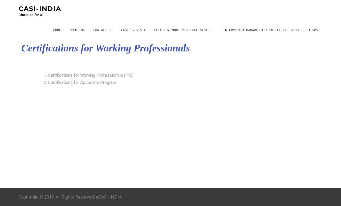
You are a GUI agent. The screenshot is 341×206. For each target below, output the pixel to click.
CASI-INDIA (40, 9)
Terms (313, 30)
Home (57, 30)
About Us (77, 30)
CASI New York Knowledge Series (183, 30)
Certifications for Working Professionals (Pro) (90, 75)
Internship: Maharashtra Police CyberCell (261, 30)
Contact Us (102, 30)
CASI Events (131, 30)
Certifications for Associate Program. (83, 82)
